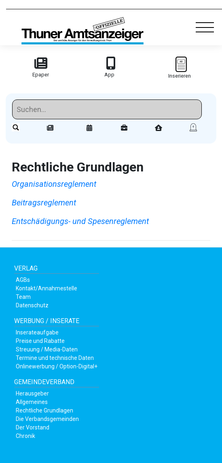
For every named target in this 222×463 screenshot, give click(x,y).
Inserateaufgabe (37, 332)
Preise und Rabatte (40, 341)
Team (23, 297)
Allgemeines (32, 402)
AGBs (23, 280)
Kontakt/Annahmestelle (46, 288)
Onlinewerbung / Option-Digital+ (56, 366)
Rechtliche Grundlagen (44, 410)
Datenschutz (32, 305)
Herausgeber (32, 393)
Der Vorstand (32, 427)
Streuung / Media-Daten (47, 349)
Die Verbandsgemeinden (47, 419)
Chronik (25, 436)
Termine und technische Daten (55, 358)
